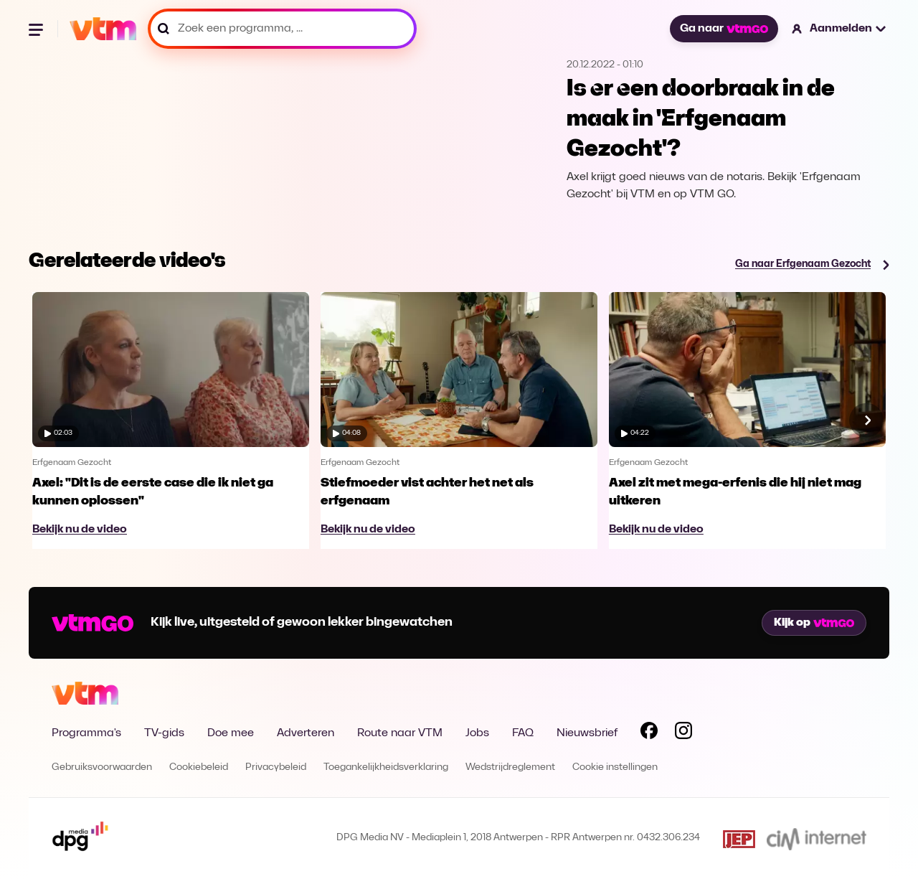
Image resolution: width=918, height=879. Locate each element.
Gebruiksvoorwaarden (102, 767)
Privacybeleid (275, 767)
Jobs (477, 733)
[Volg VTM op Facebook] (649, 733)
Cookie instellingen (615, 767)
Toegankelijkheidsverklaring (385, 767)
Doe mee (230, 733)
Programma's (86, 733)
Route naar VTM (400, 733)
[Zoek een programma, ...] (282, 28)
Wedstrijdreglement (510, 767)
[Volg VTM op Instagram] (683, 733)
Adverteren (305, 733)
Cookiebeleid (198, 767)
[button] (839, 28)
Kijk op (814, 623)
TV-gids (164, 733)
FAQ (523, 733)
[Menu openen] (37, 28)
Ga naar (723, 28)
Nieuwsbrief (587, 733)
